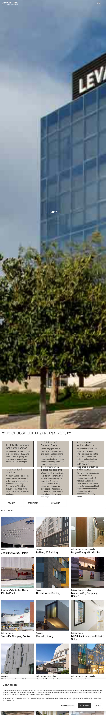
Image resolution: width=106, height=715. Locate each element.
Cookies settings (67, 706)
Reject (98, 706)
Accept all (84, 706)
